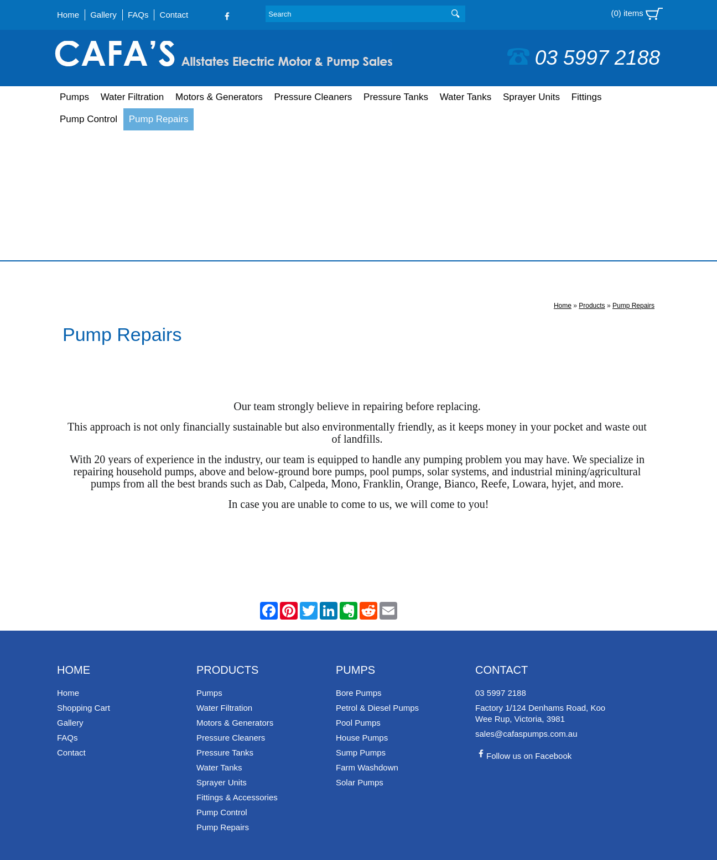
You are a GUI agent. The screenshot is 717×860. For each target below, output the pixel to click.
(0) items (637, 14)
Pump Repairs (159, 119)
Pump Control (88, 119)
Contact (174, 14)
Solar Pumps (359, 652)
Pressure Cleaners (313, 97)
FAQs (138, 14)
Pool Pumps (358, 592)
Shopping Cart (83, 578)
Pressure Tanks (395, 97)
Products (592, 176)
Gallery (103, 14)
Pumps (74, 97)
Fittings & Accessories (237, 667)
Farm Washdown (367, 637)
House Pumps (362, 607)
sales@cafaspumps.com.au (526, 604)
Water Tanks (466, 97)
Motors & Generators (219, 97)
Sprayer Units (531, 97)
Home (68, 14)
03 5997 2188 (583, 57)
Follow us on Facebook (523, 626)
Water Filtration (132, 97)
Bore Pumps (359, 563)
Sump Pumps (361, 622)
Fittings (586, 97)
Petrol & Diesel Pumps (377, 578)
